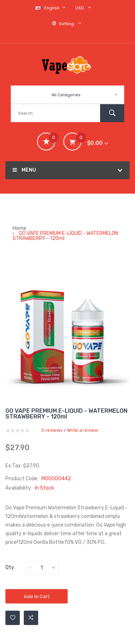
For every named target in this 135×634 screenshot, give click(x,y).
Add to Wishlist (12, 618)
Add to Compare (30, 618)
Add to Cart (36, 596)
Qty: (10, 567)
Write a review (82, 430)
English (51, 7)
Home (19, 228)
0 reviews (52, 430)
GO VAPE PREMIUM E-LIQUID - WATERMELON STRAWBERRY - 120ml (65, 235)
